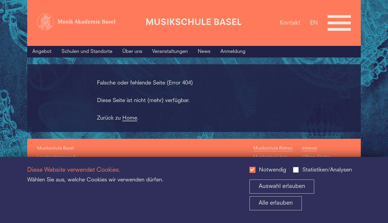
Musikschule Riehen (273, 148)
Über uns (132, 51)
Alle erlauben (276, 203)
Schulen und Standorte (86, 51)
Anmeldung (232, 51)
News (204, 51)
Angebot (41, 51)
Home (129, 118)
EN (314, 23)
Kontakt (290, 23)
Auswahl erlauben (282, 186)
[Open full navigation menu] (339, 23)
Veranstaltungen (170, 51)
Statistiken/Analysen (327, 170)
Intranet (309, 148)
